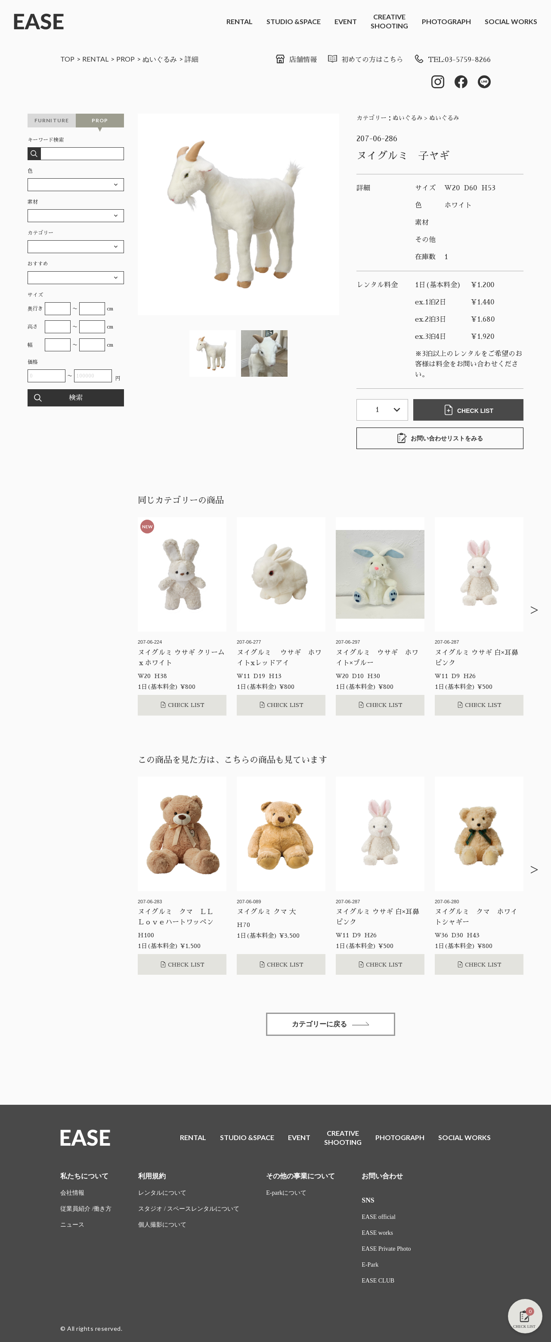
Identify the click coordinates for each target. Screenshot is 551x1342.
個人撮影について (162, 1224)
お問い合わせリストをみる (440, 438)
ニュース (72, 1224)
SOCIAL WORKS (511, 21)
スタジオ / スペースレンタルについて (188, 1209)
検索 (76, 397)
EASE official (379, 1217)
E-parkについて (286, 1193)
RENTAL (239, 21)
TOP (67, 59)
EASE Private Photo (386, 1249)
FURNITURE (51, 120)
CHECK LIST (468, 410)
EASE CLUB (378, 1280)
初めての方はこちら (365, 59)
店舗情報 (296, 59)
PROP (125, 59)
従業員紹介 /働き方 (85, 1209)
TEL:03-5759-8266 (452, 59)
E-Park (370, 1264)
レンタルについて (162, 1193)
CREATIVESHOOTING (389, 21)
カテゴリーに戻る (330, 1024)
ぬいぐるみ (159, 59)
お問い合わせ (382, 1176)
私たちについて (84, 1176)
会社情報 (72, 1193)
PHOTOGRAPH (446, 21)
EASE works (377, 1233)
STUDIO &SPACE (293, 21)
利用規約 (152, 1176)
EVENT (345, 21)
